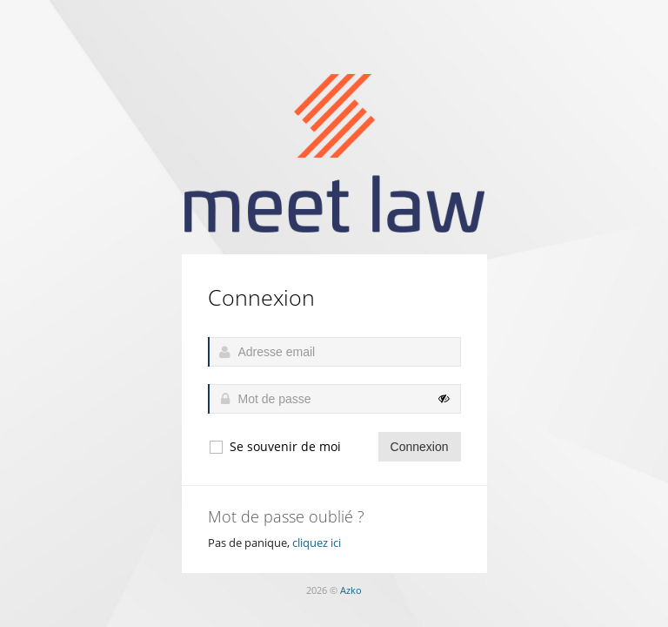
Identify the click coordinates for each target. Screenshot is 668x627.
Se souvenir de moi (274, 446)
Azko (351, 590)
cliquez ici (316, 542)
